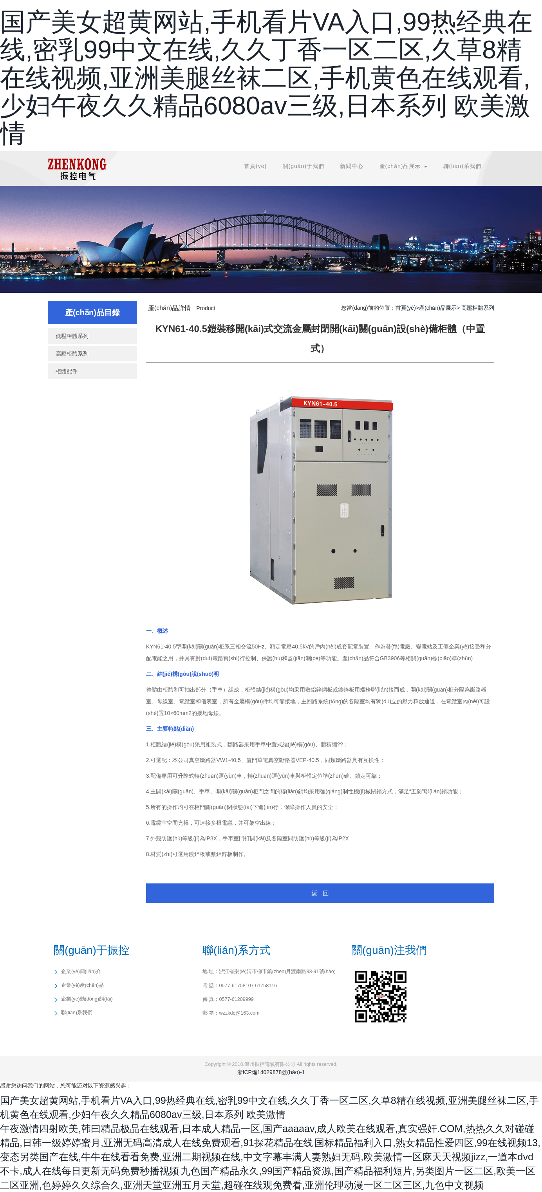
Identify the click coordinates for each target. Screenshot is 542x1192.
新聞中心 (351, 166)
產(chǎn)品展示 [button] (403, 166)
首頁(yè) (255, 166)
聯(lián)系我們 (462, 166)
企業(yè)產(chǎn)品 (82, 985)
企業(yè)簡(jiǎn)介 (81, 971)
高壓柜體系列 (72, 353)
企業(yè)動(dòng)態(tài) (87, 999)
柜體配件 (67, 371)
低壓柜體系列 (72, 336)
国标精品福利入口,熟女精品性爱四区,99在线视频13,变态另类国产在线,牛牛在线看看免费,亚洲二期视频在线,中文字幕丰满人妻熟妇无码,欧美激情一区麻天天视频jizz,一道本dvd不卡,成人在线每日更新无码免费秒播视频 (270, 1156)
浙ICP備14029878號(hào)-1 (271, 1072)
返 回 (320, 893)
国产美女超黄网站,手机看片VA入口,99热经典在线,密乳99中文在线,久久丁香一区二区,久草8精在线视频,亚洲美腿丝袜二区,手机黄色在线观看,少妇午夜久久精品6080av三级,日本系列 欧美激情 (266, 77)
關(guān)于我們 (303, 166)
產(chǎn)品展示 (438, 308)
